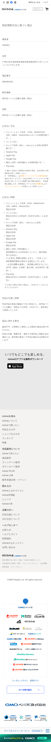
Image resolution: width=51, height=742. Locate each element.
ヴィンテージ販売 (11, 462)
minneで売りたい (10, 453)
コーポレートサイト (20, 680)
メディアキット (16, 567)
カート (47, 9)
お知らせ (6, 530)
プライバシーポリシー (13, 186)
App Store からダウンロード (15, 366)
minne (14, 555)
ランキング (7, 438)
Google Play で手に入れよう (36, 366)
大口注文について (11, 519)
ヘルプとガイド (10, 534)
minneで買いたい (10, 425)
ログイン (38, 9)
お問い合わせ (9, 547)
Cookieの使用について (32, 560)
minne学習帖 (8, 495)
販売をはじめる (34, 2)
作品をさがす (9, 429)
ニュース (6, 499)
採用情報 (5, 567)
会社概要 (43, 563)
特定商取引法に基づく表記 (12, 560)
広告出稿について (11, 514)
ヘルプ (45, 2)
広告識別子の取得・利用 (11, 563)
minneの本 (7, 504)
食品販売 (6, 458)
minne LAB (7, 475)
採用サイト (34, 680)
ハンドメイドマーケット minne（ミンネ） (14, 9)
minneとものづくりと (13, 490)
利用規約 (6, 538)
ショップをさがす (11, 434)
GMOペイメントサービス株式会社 (33, 176)
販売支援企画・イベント (14, 480)
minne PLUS (8, 471)
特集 (4, 442)
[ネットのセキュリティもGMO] (25, 738)
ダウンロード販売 (11, 466)
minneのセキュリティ (13, 543)
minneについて (9, 421)
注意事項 (38, 184)
